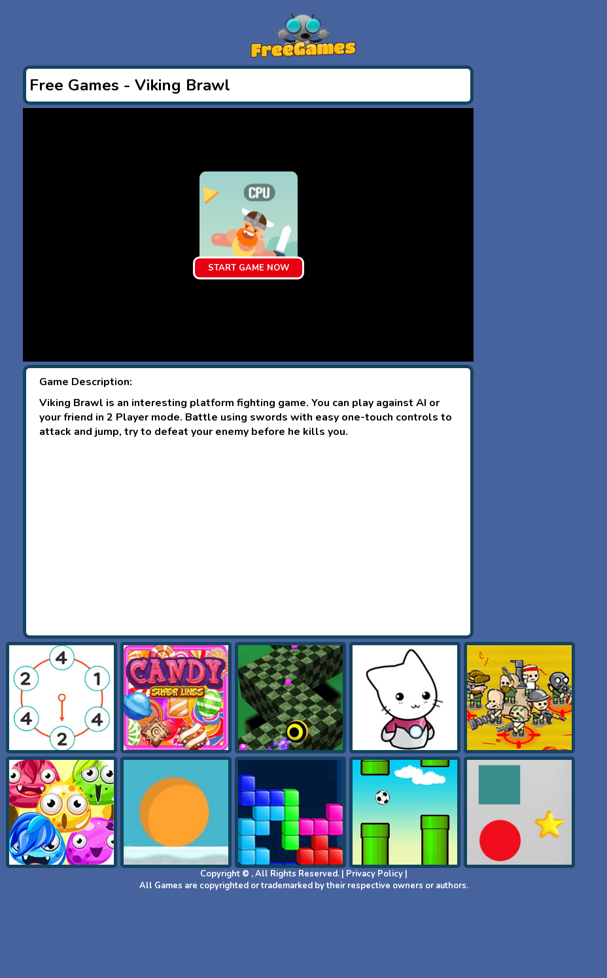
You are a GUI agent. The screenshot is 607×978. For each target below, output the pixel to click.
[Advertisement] (248, 537)
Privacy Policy (374, 874)
